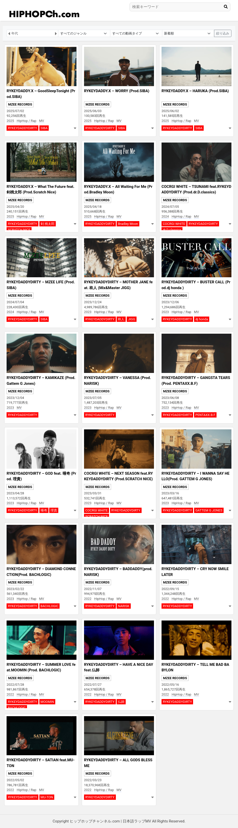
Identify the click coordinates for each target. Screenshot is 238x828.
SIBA (44, 128)
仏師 (121, 702)
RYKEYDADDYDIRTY (22, 128)
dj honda (201, 319)
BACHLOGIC (50, 606)
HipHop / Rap (26, 121)
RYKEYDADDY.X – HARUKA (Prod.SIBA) (195, 91)
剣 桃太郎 (48, 224)
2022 (87, 599)
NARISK (123, 606)
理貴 (53, 510)
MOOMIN (47, 702)
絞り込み (222, 33)
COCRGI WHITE (174, 224)
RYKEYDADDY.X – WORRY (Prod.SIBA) (116, 91)
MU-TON (47, 797)
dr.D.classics (172, 230)
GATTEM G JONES (208, 510)
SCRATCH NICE (19, 230)
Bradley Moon (128, 224)
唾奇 (44, 510)
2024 (165, 216)
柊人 (121, 319)
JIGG (131, 319)
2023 (87, 312)
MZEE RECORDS (20, 104)
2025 (10, 121)
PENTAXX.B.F (205, 415)
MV (41, 121)
